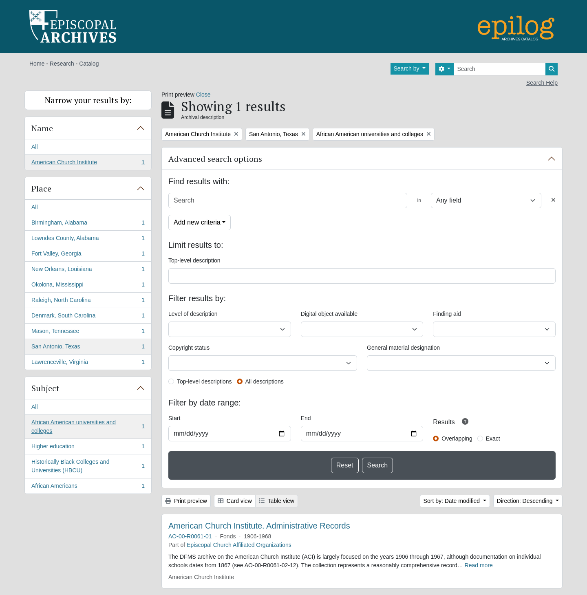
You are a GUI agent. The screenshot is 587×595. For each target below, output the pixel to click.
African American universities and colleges (88, 426)
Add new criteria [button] (197, 222)
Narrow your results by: (88, 100)
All (34, 146)
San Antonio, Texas (88, 348)
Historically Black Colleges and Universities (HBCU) (88, 466)
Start (174, 418)
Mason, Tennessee (88, 332)
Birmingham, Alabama (88, 224)
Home (36, 63)
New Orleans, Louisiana (88, 270)
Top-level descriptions (204, 381)
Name (42, 128)
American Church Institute (88, 164)
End (306, 418)
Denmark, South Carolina (88, 317)
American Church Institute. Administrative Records (259, 525)
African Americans (88, 487)
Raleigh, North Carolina (88, 301)
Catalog (89, 63)
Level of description (193, 314)
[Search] (499, 69)
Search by (407, 68)
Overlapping (456, 438)
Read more (479, 565)
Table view (276, 501)
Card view (235, 501)
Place (41, 188)
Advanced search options (215, 158)
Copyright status (189, 347)
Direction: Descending (525, 501)
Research (62, 63)
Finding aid (447, 314)
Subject (45, 388)
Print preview (186, 501)
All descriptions (264, 381)
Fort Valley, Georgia (88, 255)
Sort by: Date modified (452, 501)
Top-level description (194, 260)
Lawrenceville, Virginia (88, 363)
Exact (493, 438)
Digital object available (329, 314)
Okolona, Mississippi (88, 286)
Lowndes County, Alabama (88, 239)
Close (203, 94)
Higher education (88, 448)
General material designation (403, 347)
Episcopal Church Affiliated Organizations (239, 545)
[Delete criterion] (553, 200)
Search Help (542, 82)
